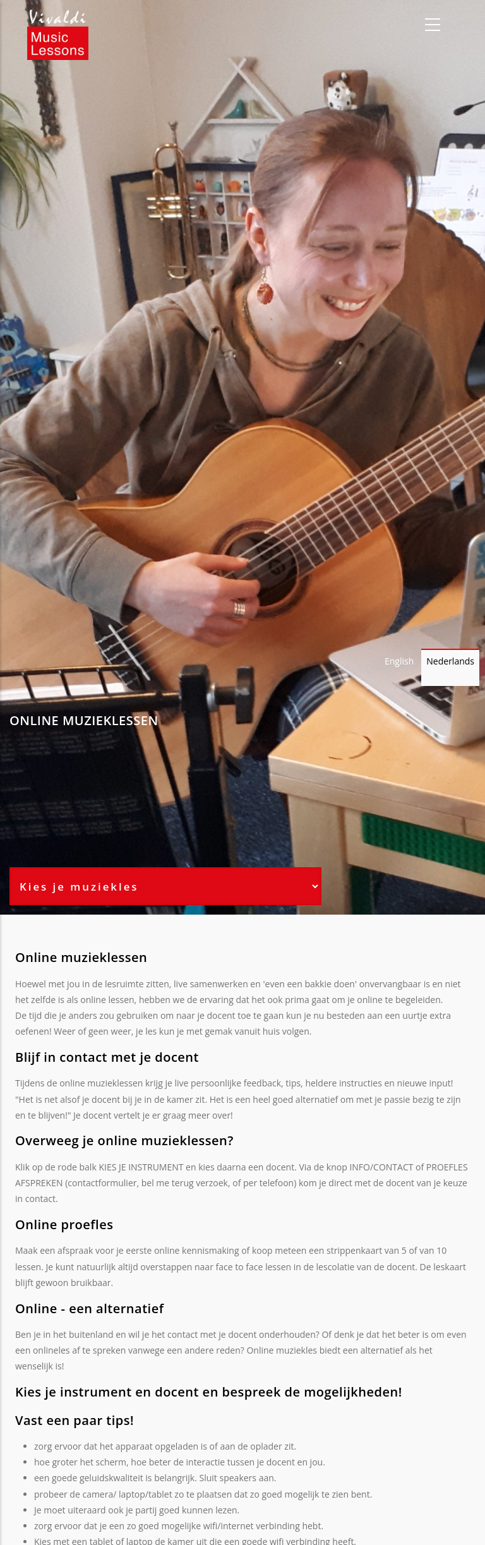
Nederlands (450, 661)
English (399, 661)
